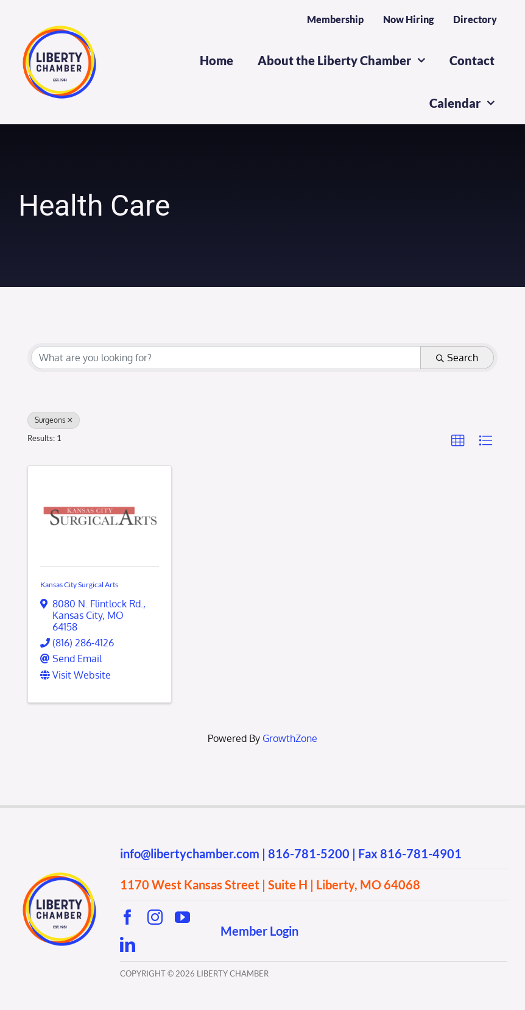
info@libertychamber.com (189, 853)
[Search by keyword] (226, 357)
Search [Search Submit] (457, 357)
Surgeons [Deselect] (53, 420)
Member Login (259, 930)
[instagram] (155, 917)
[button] (458, 441)
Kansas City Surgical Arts (79, 584)
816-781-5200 (309, 853)
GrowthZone (289, 738)
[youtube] (182, 917)
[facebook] (127, 917)
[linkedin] (127, 944)
